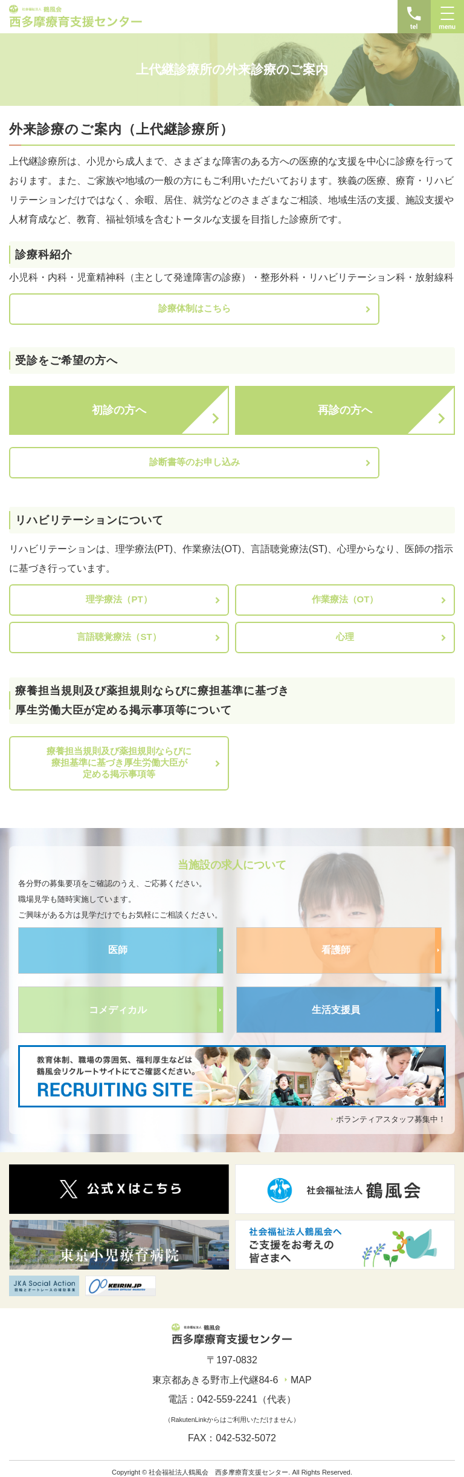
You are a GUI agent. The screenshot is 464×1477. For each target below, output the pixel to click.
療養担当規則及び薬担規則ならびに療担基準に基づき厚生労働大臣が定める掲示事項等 (119, 754)
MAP (301, 1372)
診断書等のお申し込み (119, 458)
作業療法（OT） (345, 591)
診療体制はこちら (119, 308)
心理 (345, 629)
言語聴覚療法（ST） (119, 629)
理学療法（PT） (119, 591)
